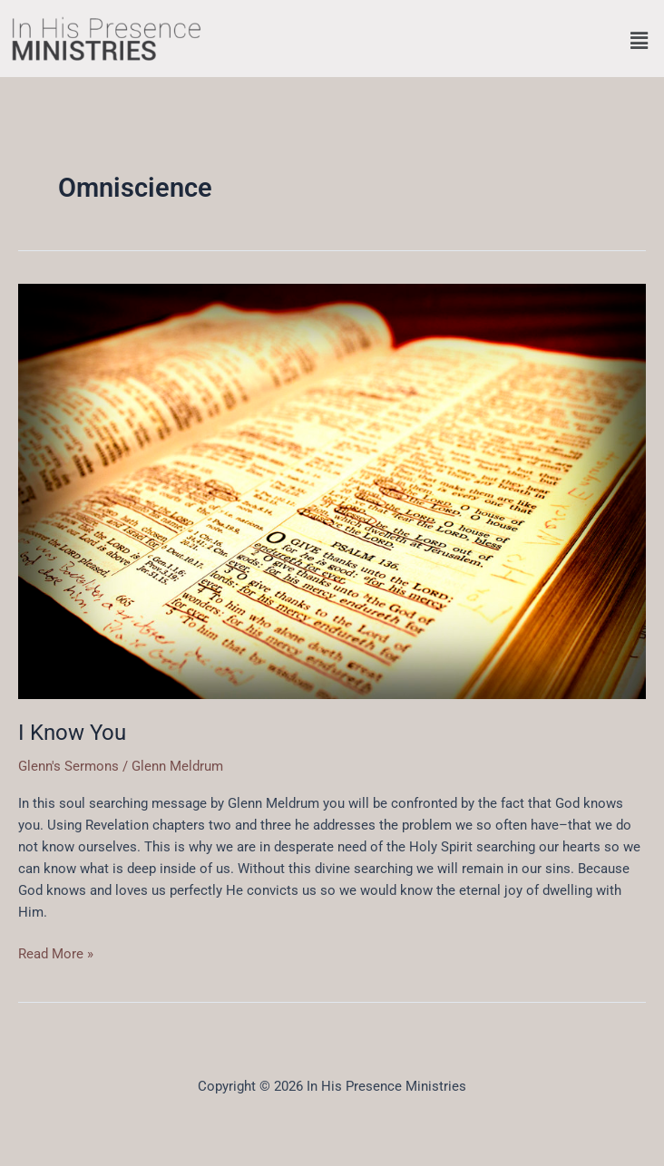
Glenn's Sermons (68, 766)
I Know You (72, 732)
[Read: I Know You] (332, 490)
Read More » (55, 952)
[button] (639, 41)
